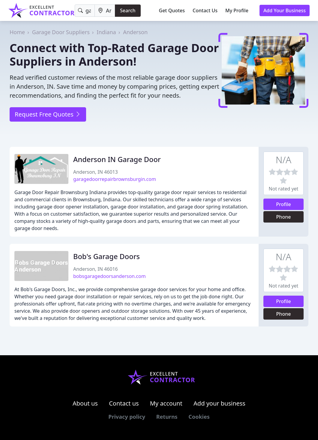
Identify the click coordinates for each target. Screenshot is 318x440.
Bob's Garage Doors (106, 256)
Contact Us (205, 10)
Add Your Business (284, 10)
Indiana (106, 32)
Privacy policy (126, 416)
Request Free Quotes (48, 114)
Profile (283, 204)
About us (85, 403)
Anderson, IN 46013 (95, 172)
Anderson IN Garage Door (117, 159)
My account (166, 403)
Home (17, 32)
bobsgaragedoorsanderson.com (109, 276)
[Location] (104, 10)
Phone (283, 217)
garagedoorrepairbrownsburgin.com (114, 179)
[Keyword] (85, 10)
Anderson (135, 32)
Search (127, 10)
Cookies (198, 416)
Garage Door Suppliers (61, 32)
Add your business (219, 403)
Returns (167, 416)
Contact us (124, 403)
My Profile (236, 10)
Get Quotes (172, 10)
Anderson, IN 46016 (95, 269)
